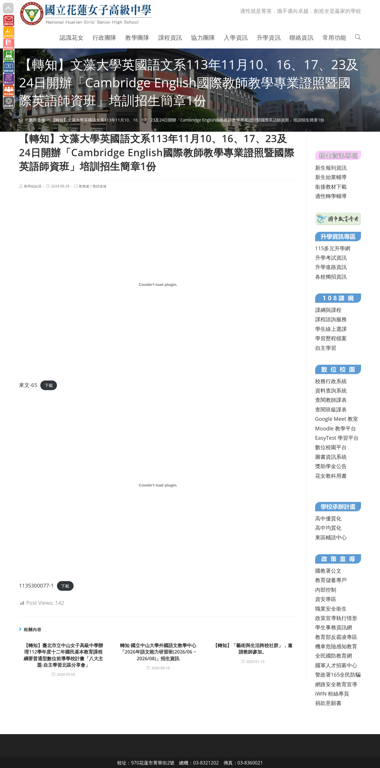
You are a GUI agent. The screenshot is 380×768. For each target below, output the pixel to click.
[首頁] (21, 120)
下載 (49, 385)
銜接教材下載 (331, 186)
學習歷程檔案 (331, 338)
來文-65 (28, 384)
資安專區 (325, 598)
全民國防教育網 (333, 655)
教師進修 (100, 186)
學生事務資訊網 (333, 627)
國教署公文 (328, 570)
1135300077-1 (36, 585)
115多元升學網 (332, 248)
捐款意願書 (328, 702)
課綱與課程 (328, 309)
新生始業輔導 (331, 176)
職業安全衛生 (331, 608)
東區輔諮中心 (331, 537)
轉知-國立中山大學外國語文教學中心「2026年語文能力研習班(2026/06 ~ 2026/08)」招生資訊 (158, 652)
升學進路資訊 (331, 266)
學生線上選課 (331, 328)
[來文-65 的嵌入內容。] (158, 284)
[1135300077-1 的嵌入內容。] (158, 485)
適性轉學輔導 (331, 195)
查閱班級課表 (331, 409)
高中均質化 (328, 527)
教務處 (84, 186)
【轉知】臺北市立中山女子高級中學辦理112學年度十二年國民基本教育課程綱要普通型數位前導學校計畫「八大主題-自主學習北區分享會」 (63, 655)
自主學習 (325, 347)
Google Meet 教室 (336, 418)
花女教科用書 (331, 475)
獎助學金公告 (331, 466)
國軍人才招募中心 (336, 665)
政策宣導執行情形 (336, 617)
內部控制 (325, 589)
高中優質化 (328, 518)
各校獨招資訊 (331, 276)
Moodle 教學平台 (335, 428)
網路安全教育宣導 (336, 684)
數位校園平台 (331, 447)
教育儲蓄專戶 (331, 579)
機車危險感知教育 (336, 646)
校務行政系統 (331, 381)
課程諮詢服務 (331, 319)
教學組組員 (32, 186)
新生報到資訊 (331, 167)
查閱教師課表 (331, 399)
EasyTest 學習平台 (337, 437)
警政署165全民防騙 (338, 674)
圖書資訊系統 (331, 456)
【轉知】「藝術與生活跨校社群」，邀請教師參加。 (252, 648)
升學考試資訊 (331, 257)
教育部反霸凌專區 (336, 636)
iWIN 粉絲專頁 (332, 693)
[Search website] (358, 37)
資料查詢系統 (331, 390)
